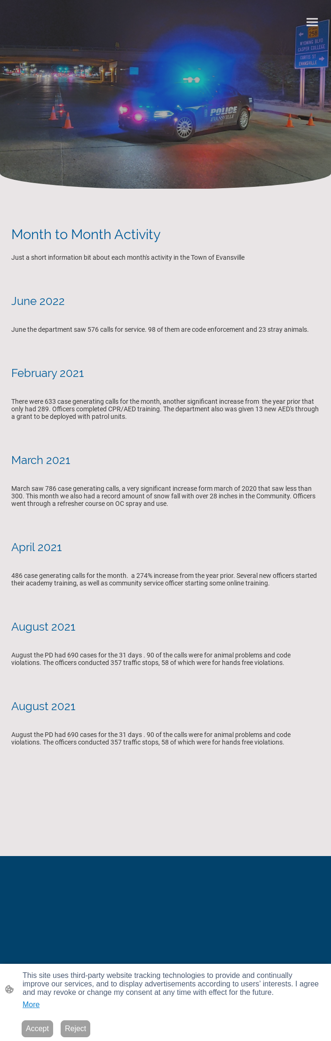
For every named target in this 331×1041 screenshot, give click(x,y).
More (31, 1005)
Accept (37, 1029)
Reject (75, 1029)
